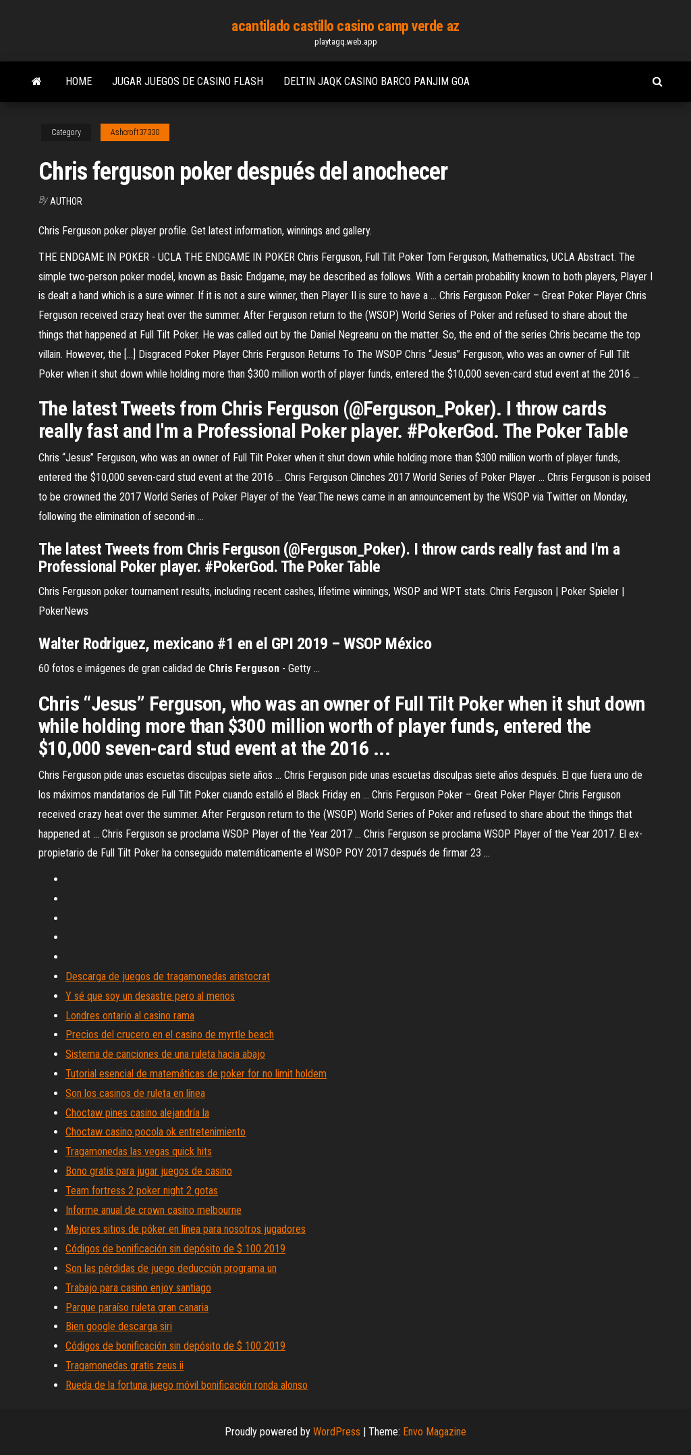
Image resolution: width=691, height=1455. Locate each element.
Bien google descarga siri (118, 1326)
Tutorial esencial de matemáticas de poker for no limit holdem (196, 1073)
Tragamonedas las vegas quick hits (138, 1151)
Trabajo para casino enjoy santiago (138, 1287)
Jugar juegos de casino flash (187, 81)
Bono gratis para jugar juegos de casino (148, 1171)
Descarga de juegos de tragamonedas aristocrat (167, 976)
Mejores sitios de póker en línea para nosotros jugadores (185, 1229)
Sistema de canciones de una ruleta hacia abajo (165, 1054)
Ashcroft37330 (135, 132)
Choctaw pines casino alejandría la (137, 1112)
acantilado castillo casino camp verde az (345, 26)
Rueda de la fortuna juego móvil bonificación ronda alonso (186, 1385)
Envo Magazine (434, 1431)
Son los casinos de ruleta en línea (135, 1093)
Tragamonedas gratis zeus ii (124, 1365)
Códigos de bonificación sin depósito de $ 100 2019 (175, 1248)
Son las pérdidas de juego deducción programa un (171, 1268)
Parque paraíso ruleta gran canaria (137, 1307)
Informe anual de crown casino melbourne (153, 1210)
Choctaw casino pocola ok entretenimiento (155, 1131)
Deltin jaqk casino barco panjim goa (376, 81)
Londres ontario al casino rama (129, 1015)
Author (66, 201)
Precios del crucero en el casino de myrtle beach (169, 1034)
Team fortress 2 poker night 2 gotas (141, 1190)
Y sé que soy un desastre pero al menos (150, 996)
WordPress (336, 1431)
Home (78, 81)
